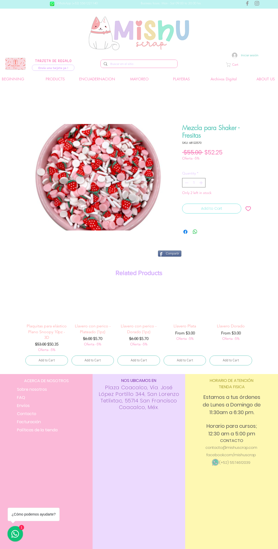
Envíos (23, 406)
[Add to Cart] (46, 360)
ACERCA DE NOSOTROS (46, 381)
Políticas (37, 430)
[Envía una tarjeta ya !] (53, 68)
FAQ (21, 397)
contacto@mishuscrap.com (231, 447)
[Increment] (201, 182)
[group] (138, 326)
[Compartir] (169, 254)
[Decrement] (186, 182)
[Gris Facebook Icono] (247, 3)
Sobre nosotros (32, 389)
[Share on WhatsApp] (195, 232)
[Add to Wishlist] (248, 209)
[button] (249, 64)
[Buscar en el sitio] (138, 64)
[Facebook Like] (219, 256)
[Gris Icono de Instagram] (257, 3)
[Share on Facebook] (185, 232)
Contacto (26, 414)
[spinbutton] (193, 182)
